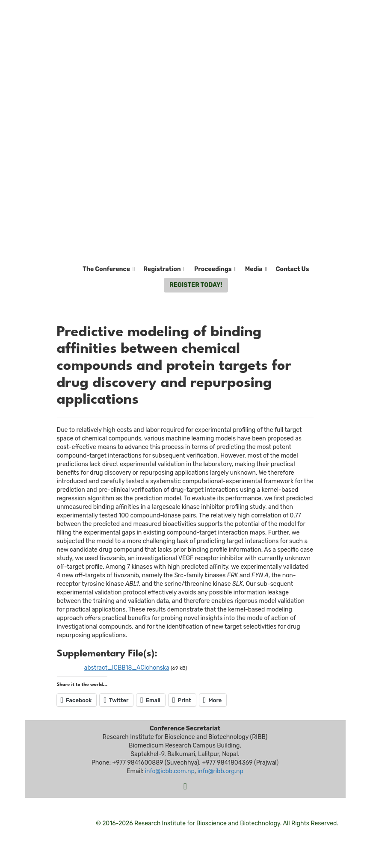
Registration (164, 269)
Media (256, 269)
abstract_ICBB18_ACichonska (126, 667)
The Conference (109, 269)
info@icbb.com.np (170, 771)
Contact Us (292, 269)
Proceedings (215, 269)
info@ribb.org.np (220, 771)
